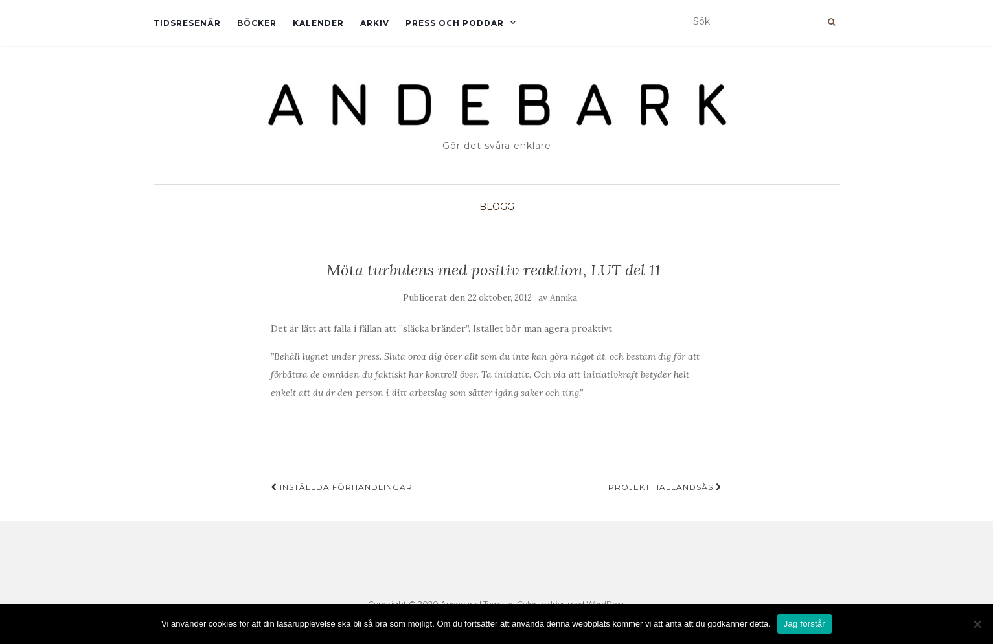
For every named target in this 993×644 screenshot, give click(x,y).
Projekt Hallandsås (665, 487)
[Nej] (976, 623)
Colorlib (531, 603)
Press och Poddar (454, 23)
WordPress (606, 603)
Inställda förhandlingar (342, 487)
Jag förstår (804, 623)
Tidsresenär (187, 23)
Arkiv (374, 23)
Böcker (257, 23)
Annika (563, 297)
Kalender (318, 23)
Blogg (496, 207)
